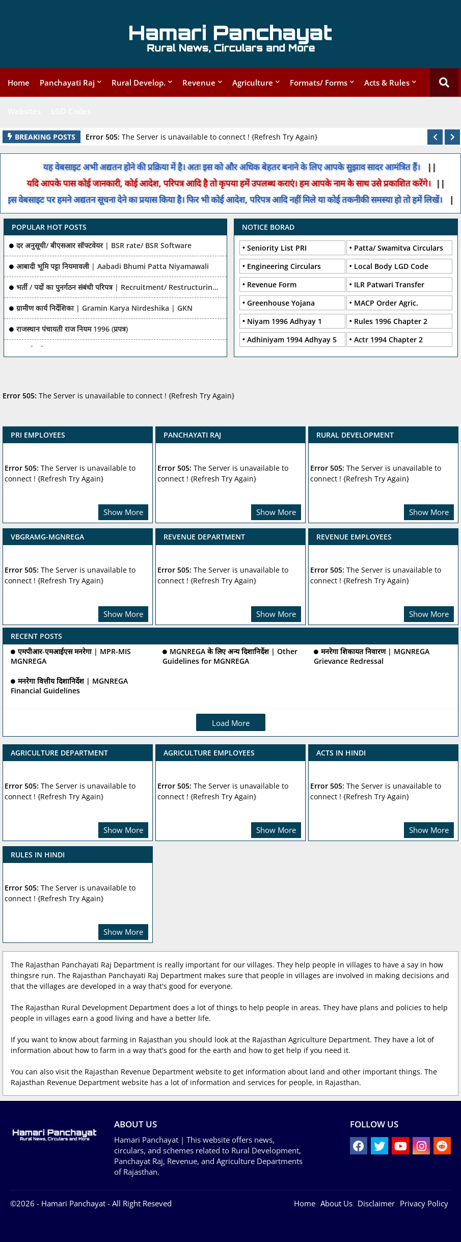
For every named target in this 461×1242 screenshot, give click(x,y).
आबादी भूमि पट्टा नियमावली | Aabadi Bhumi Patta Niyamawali (112, 266)
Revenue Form (271, 284)
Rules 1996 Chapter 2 (390, 321)
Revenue (198, 82)
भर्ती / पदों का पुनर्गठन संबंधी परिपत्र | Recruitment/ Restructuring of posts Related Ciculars (119, 287)
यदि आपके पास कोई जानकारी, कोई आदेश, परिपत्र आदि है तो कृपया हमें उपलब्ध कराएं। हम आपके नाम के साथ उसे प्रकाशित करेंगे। (238, 183)
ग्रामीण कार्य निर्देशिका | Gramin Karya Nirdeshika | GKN (104, 308)
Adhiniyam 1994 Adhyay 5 (292, 339)
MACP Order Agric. (386, 303)
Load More (231, 723)
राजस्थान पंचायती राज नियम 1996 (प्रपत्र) (72, 329)
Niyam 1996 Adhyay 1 (284, 321)
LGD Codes (71, 111)
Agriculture (252, 82)
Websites (24, 111)
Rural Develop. (139, 82)
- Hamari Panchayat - (72, 1203)
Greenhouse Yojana (281, 303)
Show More (123, 512)
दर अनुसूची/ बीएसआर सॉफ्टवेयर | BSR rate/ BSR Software (104, 245)
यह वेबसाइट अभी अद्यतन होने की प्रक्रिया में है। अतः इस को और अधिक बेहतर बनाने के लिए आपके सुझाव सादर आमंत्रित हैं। (228, 167)
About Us (336, 1203)
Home (19, 82)
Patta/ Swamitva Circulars (398, 248)
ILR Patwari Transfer (389, 284)
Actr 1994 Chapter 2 (388, 339)
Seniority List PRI (277, 248)
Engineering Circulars (284, 266)
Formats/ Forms (318, 82)
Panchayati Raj (67, 82)
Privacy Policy (424, 1203)
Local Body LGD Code (391, 266)
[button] (435, 137)
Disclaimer (376, 1203)
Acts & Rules (387, 82)
